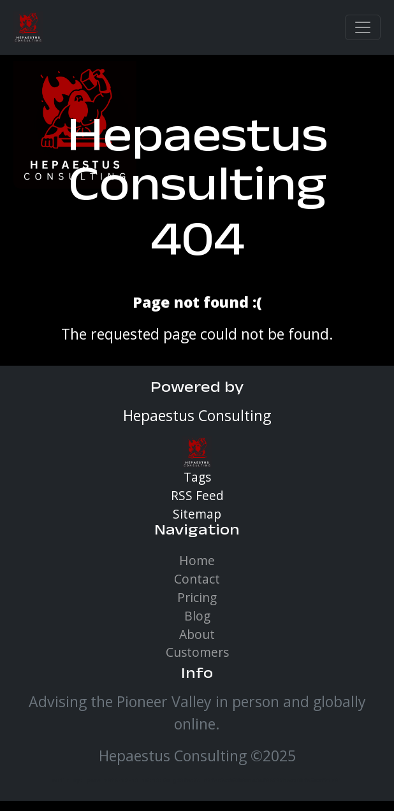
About (197, 634)
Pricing (197, 597)
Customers (197, 652)
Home (197, 560)
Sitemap (197, 513)
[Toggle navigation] (363, 27)
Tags (197, 476)
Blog (197, 615)
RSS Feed (197, 495)
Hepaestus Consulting (197, 167)
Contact (197, 578)
